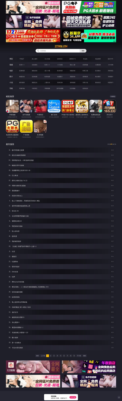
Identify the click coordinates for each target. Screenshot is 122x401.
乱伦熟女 (98, 71)
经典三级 (85, 71)
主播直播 (98, 65)
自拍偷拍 (34, 65)
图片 (11, 76)
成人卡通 (47, 71)
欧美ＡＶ (47, 65)
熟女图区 (98, 76)
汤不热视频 (60, 88)
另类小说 (85, 82)
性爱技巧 (110, 82)
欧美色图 (47, 76)
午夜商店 (34, 88)
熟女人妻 (72, 65)
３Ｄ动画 (60, 65)
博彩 (11, 59)
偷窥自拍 (22, 76)
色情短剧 (85, 88)
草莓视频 (47, 88)
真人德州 (34, 59)
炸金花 (85, 59)
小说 (11, 82)
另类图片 (110, 76)
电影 (11, 70)
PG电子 (22, 59)
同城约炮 (22, 88)
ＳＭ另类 (110, 65)
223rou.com (61, 46)
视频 (11, 65)
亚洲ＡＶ (22, 65)
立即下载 (72, 397)
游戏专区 (60, 59)
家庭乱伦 (34, 82)
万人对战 (47, 59)
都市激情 (22, 82)
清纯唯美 (85, 76)
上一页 (43, 356)
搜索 (83, 51)
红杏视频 (72, 88)
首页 (37, 356)
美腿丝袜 (72, 76)
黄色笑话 (98, 82)
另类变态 (110, 71)
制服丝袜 (72, 71)
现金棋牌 (98, 59)
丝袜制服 (85, 65)
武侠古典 (60, 82)
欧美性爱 (60, 71)
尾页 (84, 356)
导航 (11, 88)
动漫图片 (60, 76)
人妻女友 (47, 82)
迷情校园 (72, 82)
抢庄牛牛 (110, 59)
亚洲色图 (34, 76)
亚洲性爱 (22, 71)
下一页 (79, 356)
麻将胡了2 (72, 59)
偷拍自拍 (34, 71)
